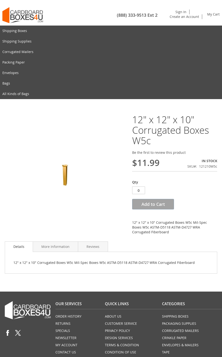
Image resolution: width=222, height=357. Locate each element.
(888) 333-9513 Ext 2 (137, 15)
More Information (55, 246)
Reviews (93, 246)
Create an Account (184, 16)
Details (18, 246)
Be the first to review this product (159, 152)
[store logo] (22, 15)
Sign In (180, 12)
